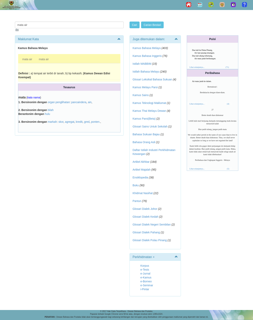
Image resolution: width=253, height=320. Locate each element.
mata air (27, 59)
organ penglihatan (59, 102)
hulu (47, 113)
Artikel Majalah (142, 169)
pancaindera (78, 102)
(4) (228, 104)
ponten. (95, 121)
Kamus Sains (141, 95)
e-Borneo (146, 281)
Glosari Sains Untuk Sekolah (150, 126)
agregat (69, 121)
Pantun (137, 201)
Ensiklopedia (140, 177)
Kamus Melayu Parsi (145, 87)
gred (87, 121)
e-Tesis (145, 269)
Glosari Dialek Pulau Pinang (150, 240)
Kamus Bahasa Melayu (147, 48)
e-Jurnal (146, 273)
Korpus (145, 265)
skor (60, 121)
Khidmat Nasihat (143, 193)
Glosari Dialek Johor (145, 208)
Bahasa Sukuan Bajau (146, 134)
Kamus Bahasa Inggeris (147, 55)
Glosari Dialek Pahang (146, 232)
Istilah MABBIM (142, 63)
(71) (227, 67)
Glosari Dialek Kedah (146, 216)
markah (52, 121)
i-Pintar (145, 289)
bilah (51, 110)
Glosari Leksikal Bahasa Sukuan (152, 79)
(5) (228, 169)
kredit (79, 121)
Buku (136, 185)
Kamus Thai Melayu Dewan (149, 110)
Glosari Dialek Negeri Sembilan (152, 224)
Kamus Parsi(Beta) (144, 118)
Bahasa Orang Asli (144, 142)
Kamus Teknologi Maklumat (149, 103)
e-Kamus (146, 277)
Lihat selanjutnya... (197, 67)
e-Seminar (147, 285)
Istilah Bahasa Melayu (146, 71)
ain (90, 102)
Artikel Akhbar (141, 161)
